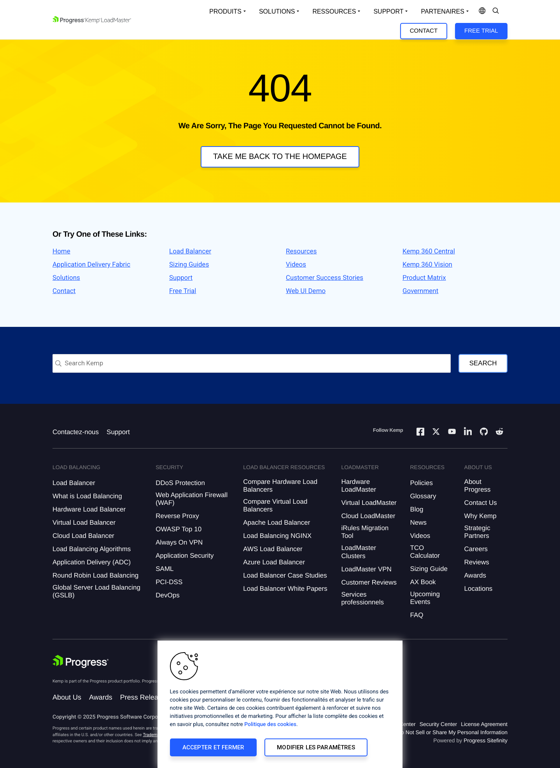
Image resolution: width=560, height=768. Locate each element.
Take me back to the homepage (280, 156)
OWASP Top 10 (178, 529)
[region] (280, 704)
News (418, 522)
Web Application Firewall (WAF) (192, 498)
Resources (301, 251)
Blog (416, 509)
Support (180, 278)
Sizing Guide (428, 569)
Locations (478, 588)
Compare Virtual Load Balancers (275, 505)
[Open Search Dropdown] (496, 11)
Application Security (185, 555)
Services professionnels (362, 598)
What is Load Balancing (87, 496)
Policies (421, 483)
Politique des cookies (270, 724)
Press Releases (144, 697)
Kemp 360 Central (428, 251)
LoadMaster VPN (366, 569)
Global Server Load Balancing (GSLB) (96, 591)
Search (483, 363)
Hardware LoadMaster (358, 485)
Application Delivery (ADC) (91, 562)
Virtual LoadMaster (368, 502)
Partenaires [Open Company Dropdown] (442, 11)
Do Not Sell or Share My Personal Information (452, 732)
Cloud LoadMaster (368, 516)
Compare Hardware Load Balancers (280, 485)
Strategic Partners (477, 531)
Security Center (438, 724)
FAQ (416, 615)
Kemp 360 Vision (427, 265)
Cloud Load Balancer (83, 535)
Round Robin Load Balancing (95, 575)
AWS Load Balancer (272, 549)
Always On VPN (179, 542)
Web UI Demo (306, 291)
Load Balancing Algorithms (91, 549)
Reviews (476, 562)
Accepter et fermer (213, 747)
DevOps (167, 595)
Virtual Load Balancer (84, 522)
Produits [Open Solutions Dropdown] (225, 11)
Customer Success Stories (324, 278)
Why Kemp (480, 516)
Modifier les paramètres (316, 747)
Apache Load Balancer (276, 522)
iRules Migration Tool (364, 531)
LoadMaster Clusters (358, 551)
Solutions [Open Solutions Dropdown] (277, 11)
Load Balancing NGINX (277, 535)
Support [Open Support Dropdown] (388, 11)
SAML (164, 569)
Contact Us (480, 502)
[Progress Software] (80, 662)
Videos (296, 265)
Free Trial (481, 31)
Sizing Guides (189, 265)
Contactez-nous (75, 432)
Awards (475, 575)
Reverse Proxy (177, 516)
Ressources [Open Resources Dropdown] (334, 11)
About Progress (477, 485)
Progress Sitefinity (486, 740)
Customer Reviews (369, 582)
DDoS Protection (180, 483)
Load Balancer (190, 251)
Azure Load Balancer (274, 562)
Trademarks (154, 734)
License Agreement (484, 724)
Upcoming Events (425, 598)
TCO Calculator (425, 551)
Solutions (66, 278)
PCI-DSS (169, 582)
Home (61, 251)
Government (420, 291)
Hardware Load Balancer (89, 509)
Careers (476, 549)
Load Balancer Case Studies (285, 575)
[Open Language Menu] (482, 11)
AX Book (423, 582)
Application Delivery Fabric (91, 265)
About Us (66, 697)
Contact (424, 31)
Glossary (423, 496)
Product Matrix (424, 278)
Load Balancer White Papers (285, 588)
